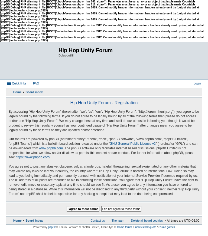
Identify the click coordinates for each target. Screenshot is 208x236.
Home (17, 92)
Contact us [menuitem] (98, 220)
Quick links (19, 83)
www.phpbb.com (51, 148)
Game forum (124, 227)
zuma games (167, 227)
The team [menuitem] (118, 220)
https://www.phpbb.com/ (33, 157)
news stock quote (145, 227)
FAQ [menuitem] (36, 83)
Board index (34, 92)
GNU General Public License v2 (132, 144)
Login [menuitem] (197, 83)
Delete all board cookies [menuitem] (147, 220)
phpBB (52, 227)
